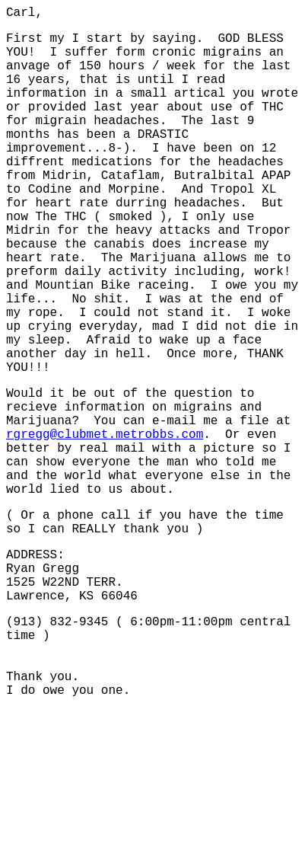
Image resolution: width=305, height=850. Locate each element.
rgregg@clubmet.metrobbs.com (104, 524)
